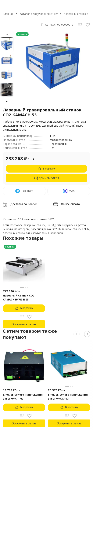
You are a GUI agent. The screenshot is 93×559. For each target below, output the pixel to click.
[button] (7, 101)
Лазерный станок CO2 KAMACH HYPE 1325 (18, 297)
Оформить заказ (46, 178)
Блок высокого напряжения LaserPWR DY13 (68, 396)
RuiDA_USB (54, 225)
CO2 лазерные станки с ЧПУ (36, 219)
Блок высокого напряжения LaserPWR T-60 (23, 396)
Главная (8, 14)
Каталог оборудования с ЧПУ (39, 14)
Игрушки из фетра (74, 225)
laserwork (16, 225)
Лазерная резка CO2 (44, 229)
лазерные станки (34, 225)
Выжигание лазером (16, 229)
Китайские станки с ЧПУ (73, 229)
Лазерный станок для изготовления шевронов (33, 233)
